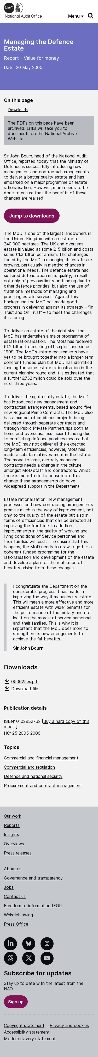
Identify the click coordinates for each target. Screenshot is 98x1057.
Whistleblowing (18, 914)
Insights (11, 834)
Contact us (15, 896)
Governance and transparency (33, 878)
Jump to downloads (31, 216)
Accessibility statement (27, 1032)
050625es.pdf (21, 681)
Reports (12, 825)
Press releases (18, 853)
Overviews (14, 843)
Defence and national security (33, 776)
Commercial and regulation (29, 767)
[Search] (91, 16)
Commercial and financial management (41, 757)
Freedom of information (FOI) (33, 905)
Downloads (18, 109)
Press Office (16, 924)
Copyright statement (24, 1025)
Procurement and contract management (43, 785)
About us (12, 868)
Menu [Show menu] (74, 16)
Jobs (9, 887)
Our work (12, 816)
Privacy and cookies (69, 1025)
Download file (21, 688)
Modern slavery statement (30, 1038)
